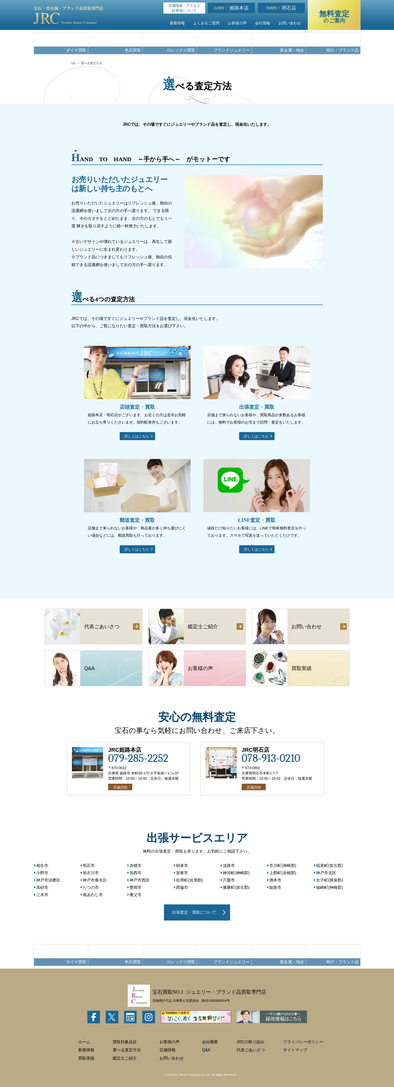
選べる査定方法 (127, 1050)
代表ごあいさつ (251, 1050)
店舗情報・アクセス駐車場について (184, 8)
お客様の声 (237, 23)
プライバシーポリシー (303, 1042)
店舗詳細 (120, 787)
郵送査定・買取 (137, 520)
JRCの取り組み (251, 1042)
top (73, 63)
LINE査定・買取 (257, 520)
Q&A (206, 1050)
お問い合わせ (289, 23)
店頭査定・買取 (137, 407)
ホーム (84, 1042)
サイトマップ (295, 1050)
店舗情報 (167, 1050)
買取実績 (86, 1058)
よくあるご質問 (206, 23)
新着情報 (177, 23)
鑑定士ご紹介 (125, 1058)
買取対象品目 (125, 1042)
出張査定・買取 (256, 407)
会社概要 (210, 1042)
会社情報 (262, 23)
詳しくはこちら (136, 436)
